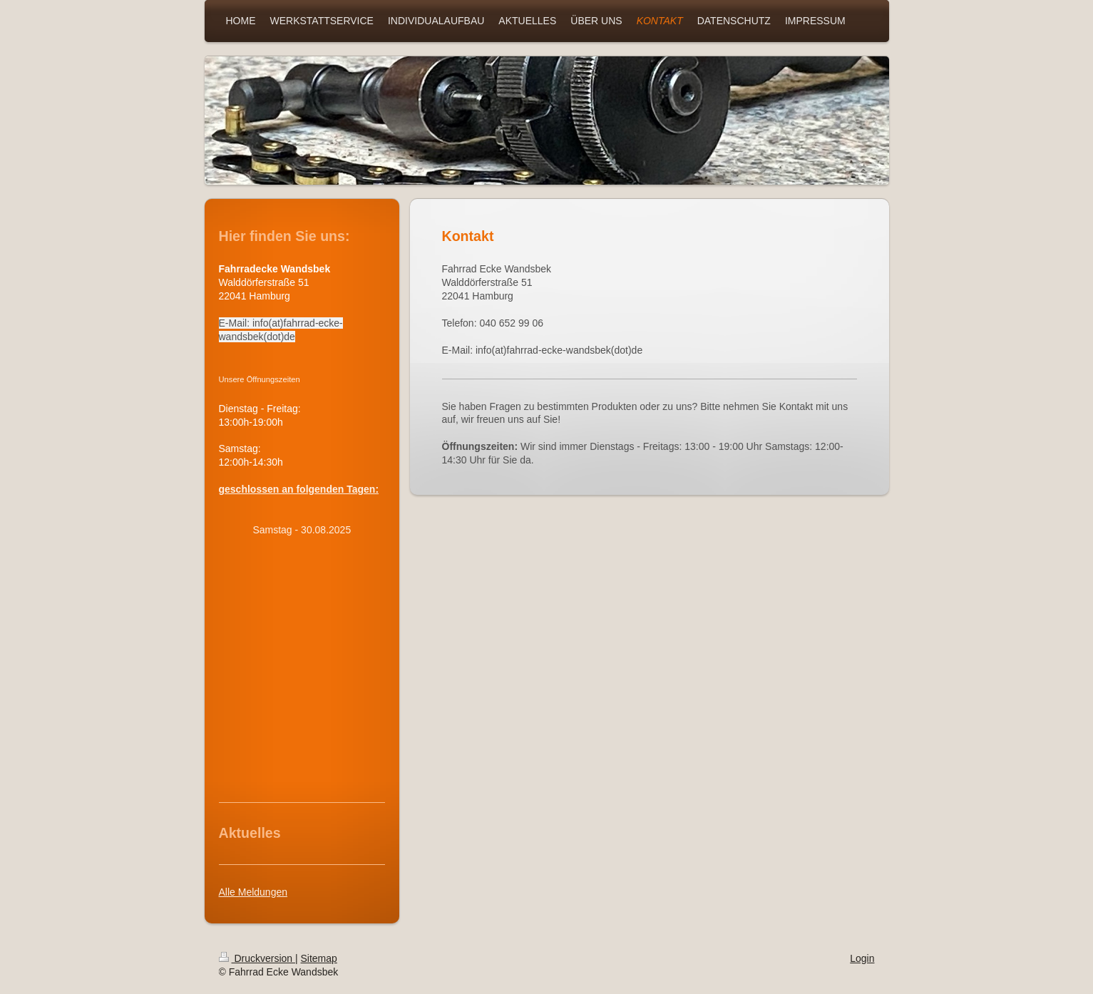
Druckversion (257, 958)
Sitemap (319, 958)
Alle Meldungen (253, 892)
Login (862, 958)
